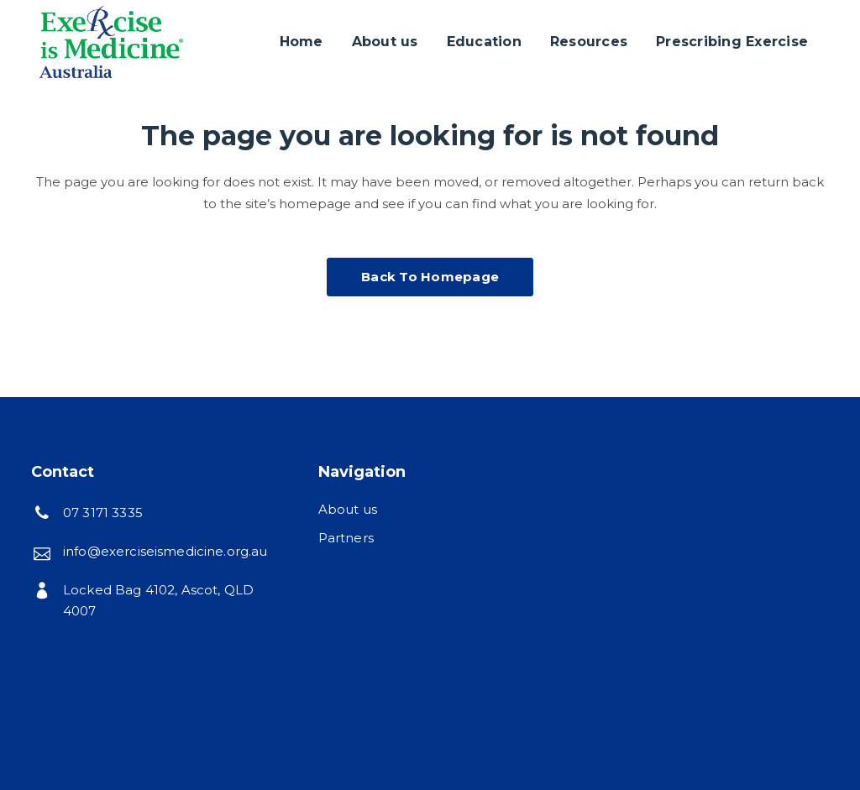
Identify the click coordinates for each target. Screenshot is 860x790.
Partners (346, 538)
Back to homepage (430, 277)
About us (347, 509)
